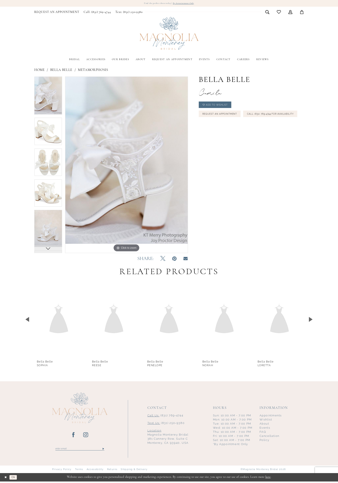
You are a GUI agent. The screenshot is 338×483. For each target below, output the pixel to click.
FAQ (263, 432)
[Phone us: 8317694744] (97, 13)
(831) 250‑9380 (166, 423)
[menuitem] (56, 13)
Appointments (271, 416)
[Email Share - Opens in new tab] (185, 259)
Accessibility (95, 471)
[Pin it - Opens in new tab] (174, 259)
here (268, 478)
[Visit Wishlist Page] (279, 13)
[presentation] (58, 320)
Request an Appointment (223, 118)
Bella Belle (61, 70)
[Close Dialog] (6, 479)
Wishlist (266, 420)
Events (265, 428)
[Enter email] (79, 449)
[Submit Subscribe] (103, 449)
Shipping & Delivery (134, 471)
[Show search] (267, 12)
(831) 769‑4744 (165, 416)
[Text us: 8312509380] (129, 13)
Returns (112, 471)
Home (39, 70)
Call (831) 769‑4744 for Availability (231, 129)
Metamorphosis (93, 70)
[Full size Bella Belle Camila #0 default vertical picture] (126, 165)
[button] (290, 12)
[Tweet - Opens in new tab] (163, 259)
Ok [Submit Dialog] (16, 479)
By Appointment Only (187, 3)
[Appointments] (56, 13)
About (264, 424)
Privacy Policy (62, 471)
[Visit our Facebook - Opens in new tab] (74, 436)
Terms (79, 471)
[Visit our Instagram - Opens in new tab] (86, 436)
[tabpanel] (48, 97)
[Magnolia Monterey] (169, 34)
